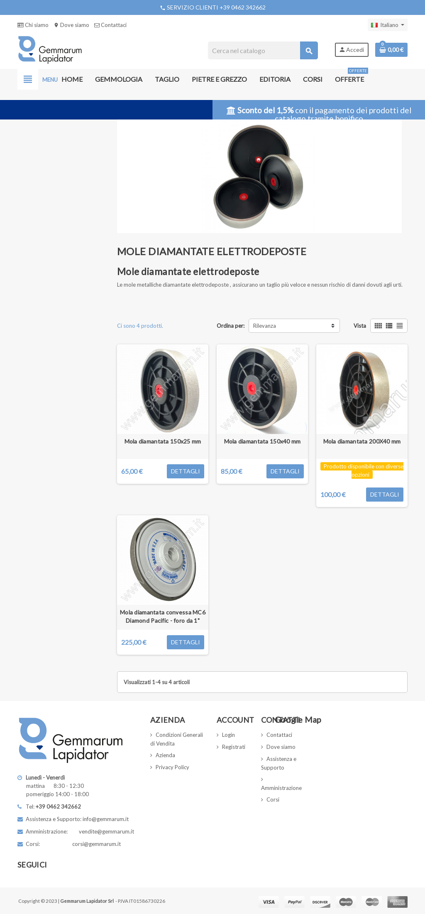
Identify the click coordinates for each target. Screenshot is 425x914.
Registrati (233, 746)
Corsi (272, 799)
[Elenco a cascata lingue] (388, 25)
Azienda (165, 755)
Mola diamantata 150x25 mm (163, 441)
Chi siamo (33, 25)
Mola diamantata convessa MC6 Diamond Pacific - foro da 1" (162, 616)
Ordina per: (230, 325)
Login (228, 734)
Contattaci (110, 25)
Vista (360, 325)
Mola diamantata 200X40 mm (362, 441)
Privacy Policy (172, 767)
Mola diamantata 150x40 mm (262, 441)
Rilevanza (264, 325)
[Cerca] (262, 50)
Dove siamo (71, 25)
